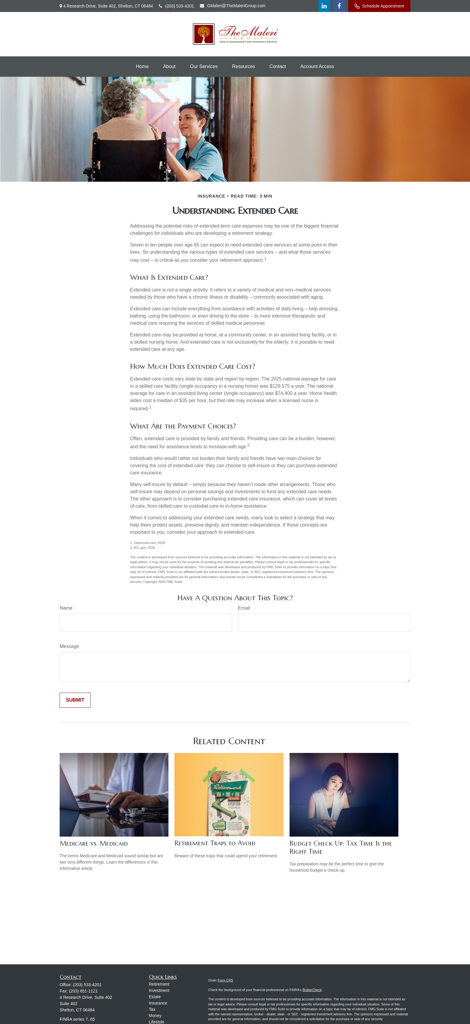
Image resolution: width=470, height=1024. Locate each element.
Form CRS (225, 980)
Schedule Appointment (379, 6)
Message (69, 646)
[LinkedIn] (324, 6)
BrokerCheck (312, 990)
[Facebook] (339, 6)
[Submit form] (75, 700)
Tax (152, 1009)
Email (244, 608)
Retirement (159, 984)
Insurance (158, 1003)
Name (66, 608)
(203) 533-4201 (176, 6)
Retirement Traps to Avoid (214, 843)
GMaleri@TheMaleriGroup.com (233, 5)
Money (155, 1015)
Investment (159, 990)
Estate (155, 996)
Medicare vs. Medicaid (94, 843)
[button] (142, 66)
